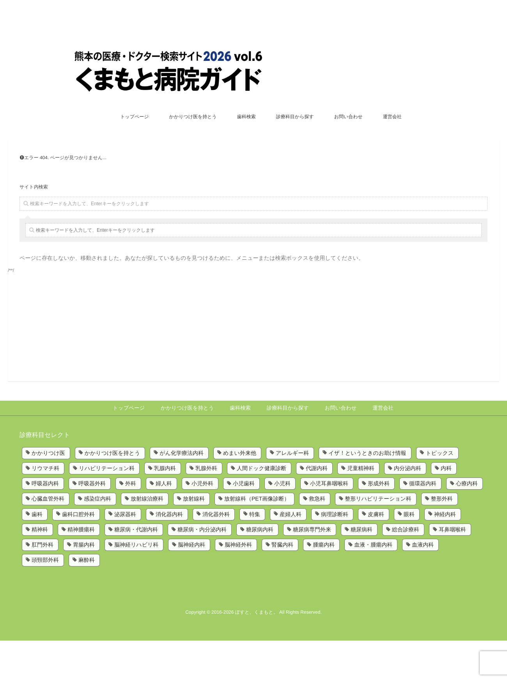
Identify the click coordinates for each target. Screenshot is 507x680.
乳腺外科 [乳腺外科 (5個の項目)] (206, 507)
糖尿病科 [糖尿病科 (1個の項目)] (361, 569)
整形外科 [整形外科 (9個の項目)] (442, 538)
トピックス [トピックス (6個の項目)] (440, 492)
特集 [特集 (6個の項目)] (254, 553)
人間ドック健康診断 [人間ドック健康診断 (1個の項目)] (261, 507)
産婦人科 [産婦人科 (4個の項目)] (290, 553)
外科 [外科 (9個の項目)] (130, 523)
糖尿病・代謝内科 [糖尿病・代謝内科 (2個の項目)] (136, 569)
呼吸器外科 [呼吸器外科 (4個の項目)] (92, 523)
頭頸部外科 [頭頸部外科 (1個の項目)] (45, 599)
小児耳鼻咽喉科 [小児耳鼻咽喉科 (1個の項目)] (329, 523)
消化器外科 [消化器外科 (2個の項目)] (216, 553)
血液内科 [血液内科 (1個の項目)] (423, 584)
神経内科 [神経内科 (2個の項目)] (445, 553)
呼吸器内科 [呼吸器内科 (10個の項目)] (45, 523)
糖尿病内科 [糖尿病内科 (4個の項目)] (259, 569)
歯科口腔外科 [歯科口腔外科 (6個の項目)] (78, 553)
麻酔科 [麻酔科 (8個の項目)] (86, 599)
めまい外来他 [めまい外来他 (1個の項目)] (239, 492)
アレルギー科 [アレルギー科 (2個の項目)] (292, 492)
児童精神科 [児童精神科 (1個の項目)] (360, 507)
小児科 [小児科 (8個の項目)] (282, 523)
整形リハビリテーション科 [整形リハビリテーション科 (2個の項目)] (378, 538)
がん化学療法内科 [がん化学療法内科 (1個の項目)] (182, 492)
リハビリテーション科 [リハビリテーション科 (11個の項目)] (107, 507)
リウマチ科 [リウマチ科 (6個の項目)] (45, 507)
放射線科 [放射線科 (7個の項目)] (194, 538)
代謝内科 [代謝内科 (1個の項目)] (317, 507)
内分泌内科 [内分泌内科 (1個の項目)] (407, 507)
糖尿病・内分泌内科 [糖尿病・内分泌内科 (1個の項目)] (202, 569)
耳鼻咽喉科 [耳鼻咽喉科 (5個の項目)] (452, 569)
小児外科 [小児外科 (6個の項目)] (202, 523)
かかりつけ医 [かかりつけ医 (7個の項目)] (48, 492)
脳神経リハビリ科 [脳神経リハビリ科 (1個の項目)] (136, 584)
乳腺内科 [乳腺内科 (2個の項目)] (165, 507)
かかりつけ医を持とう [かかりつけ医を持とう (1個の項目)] (112, 492)
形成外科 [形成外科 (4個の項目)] (379, 523)
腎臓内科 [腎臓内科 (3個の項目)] (282, 584)
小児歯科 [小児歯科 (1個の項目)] (244, 523)
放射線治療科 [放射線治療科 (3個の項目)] (147, 538)
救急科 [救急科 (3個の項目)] (317, 538)
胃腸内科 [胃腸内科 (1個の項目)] (84, 584)
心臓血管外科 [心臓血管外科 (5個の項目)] (48, 538)
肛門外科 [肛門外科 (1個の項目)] (42, 584)
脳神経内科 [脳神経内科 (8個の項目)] (191, 584)
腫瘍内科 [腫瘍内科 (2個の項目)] (324, 584)
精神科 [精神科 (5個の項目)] (40, 569)
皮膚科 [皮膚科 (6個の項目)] (376, 553)
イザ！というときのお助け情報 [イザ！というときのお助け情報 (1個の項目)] (367, 492)
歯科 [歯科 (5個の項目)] (37, 553)
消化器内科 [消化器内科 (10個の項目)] (169, 553)
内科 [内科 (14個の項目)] (446, 507)
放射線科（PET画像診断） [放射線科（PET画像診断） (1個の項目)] (256, 538)
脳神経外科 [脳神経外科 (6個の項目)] (238, 584)
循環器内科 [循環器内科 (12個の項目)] (422, 523)
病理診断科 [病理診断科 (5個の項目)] (334, 553)
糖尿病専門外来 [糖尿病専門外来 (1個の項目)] (312, 569)
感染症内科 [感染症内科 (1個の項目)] (97, 538)
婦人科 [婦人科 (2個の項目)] (164, 523)
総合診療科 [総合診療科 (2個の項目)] (405, 569)
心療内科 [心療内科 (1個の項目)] (467, 523)
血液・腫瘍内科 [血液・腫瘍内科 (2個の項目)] (373, 584)
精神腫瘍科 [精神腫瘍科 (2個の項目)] (81, 569)
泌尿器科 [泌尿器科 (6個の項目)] (125, 553)
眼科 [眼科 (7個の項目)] (409, 553)
